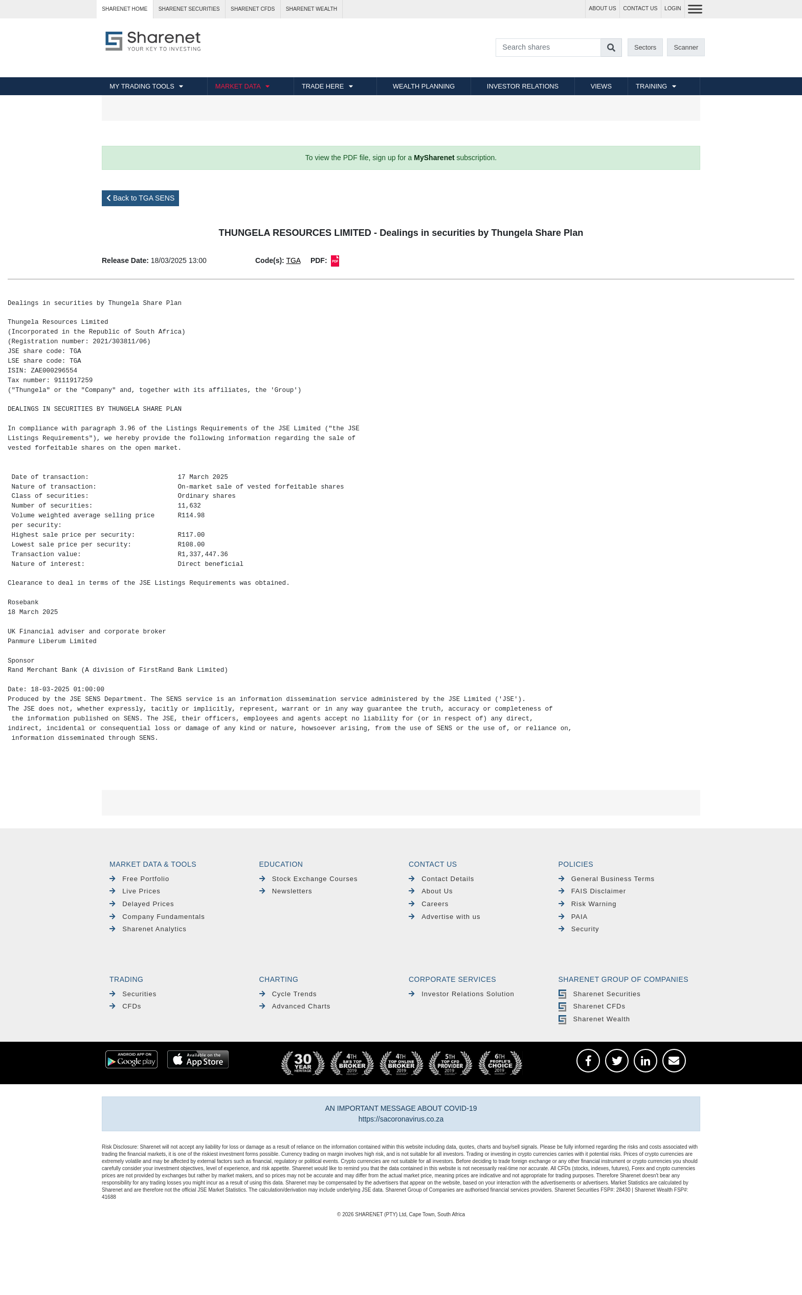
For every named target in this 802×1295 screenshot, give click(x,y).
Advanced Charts (295, 1006)
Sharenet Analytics (148, 929)
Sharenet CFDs (253, 9)
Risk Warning (588, 904)
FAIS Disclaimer (593, 891)
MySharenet (434, 157)
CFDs (125, 1006)
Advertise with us (444, 916)
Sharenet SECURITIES (189, 9)
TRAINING (651, 86)
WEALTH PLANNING (424, 86)
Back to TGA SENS (140, 198)
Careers (429, 904)
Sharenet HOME (124, 9)
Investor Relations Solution (462, 994)
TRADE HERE (323, 86)
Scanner (686, 47)
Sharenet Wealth (594, 1019)
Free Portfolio (139, 879)
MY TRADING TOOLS (141, 86)
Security (579, 929)
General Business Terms (607, 879)
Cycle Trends (288, 994)
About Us (431, 891)
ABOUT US (602, 8)
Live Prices (135, 891)
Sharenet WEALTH (311, 9)
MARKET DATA (238, 86)
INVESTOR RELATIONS (523, 86)
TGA (293, 260)
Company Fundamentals (157, 916)
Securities (133, 994)
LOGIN (672, 8)
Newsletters (286, 891)
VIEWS (601, 86)
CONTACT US (640, 8)
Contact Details (441, 879)
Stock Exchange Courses (308, 879)
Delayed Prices (141, 904)
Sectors (645, 47)
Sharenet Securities (600, 994)
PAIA (573, 916)
